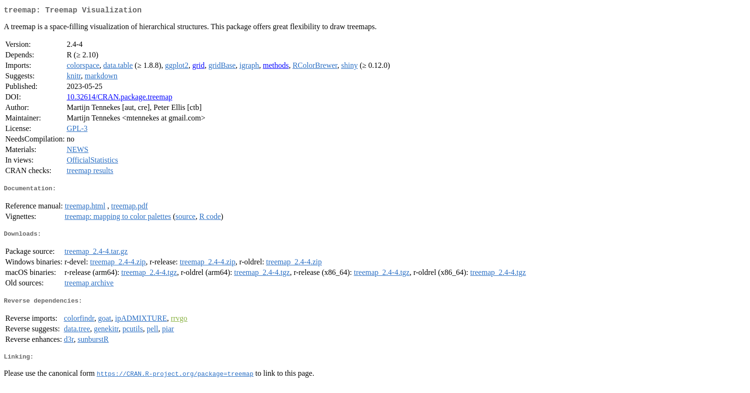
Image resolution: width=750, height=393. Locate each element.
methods (275, 67)
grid (198, 67)
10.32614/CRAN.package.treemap (119, 99)
